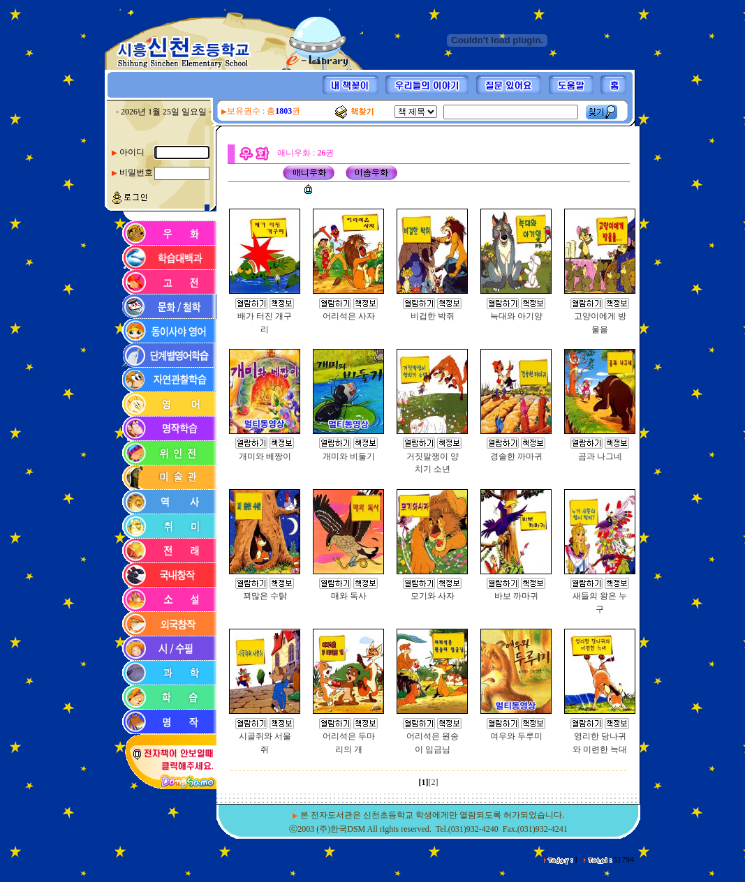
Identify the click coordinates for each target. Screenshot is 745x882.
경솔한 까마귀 (516, 456)
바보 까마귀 (516, 596)
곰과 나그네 (600, 456)
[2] (433, 782)
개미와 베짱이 (265, 456)
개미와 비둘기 (349, 456)
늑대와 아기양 (516, 316)
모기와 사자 (433, 596)
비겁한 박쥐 (433, 316)
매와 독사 (349, 596)
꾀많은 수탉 (265, 596)
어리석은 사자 (349, 316)
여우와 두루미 (516, 736)
